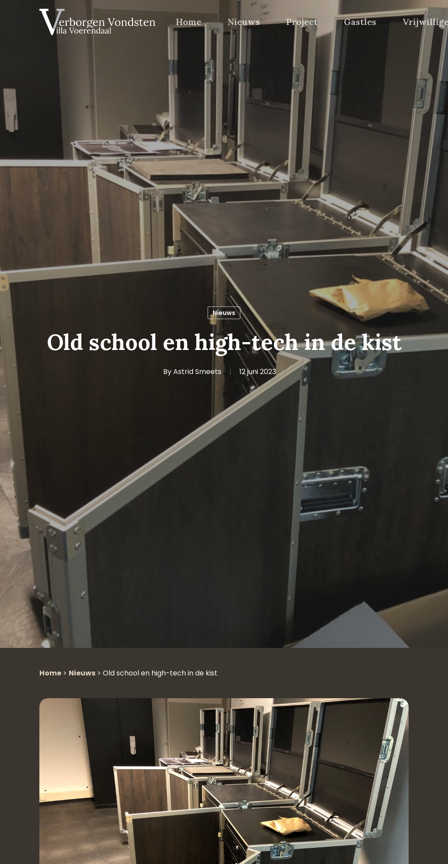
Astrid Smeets (197, 372)
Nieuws (224, 312)
